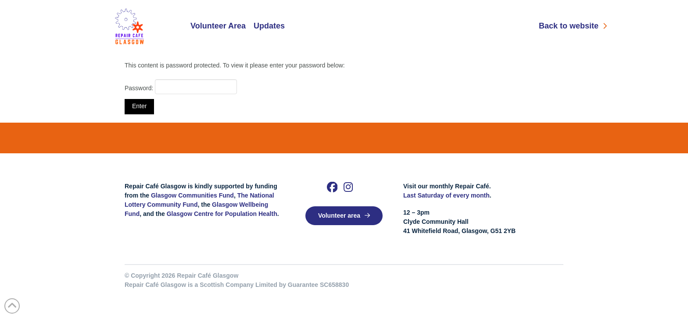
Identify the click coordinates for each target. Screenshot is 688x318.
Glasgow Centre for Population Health (222, 213)
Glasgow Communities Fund (192, 195)
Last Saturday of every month (446, 195)
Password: (181, 86)
